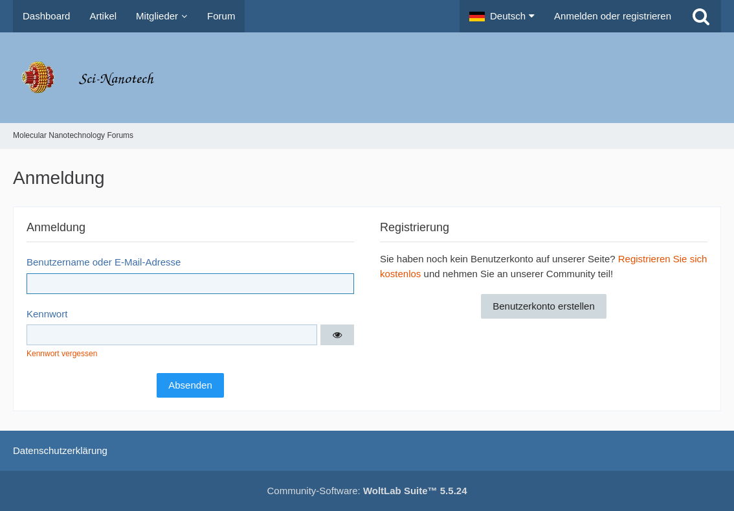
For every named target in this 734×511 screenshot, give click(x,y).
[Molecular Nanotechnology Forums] (367, 78)
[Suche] (701, 16)
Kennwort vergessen (62, 353)
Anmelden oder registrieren (612, 15)
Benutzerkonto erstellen (544, 306)
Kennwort (47, 313)
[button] (502, 16)
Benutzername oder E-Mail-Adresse (104, 261)
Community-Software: (367, 490)
